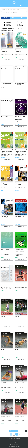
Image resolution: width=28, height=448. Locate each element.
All (5, 17)
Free (14, 17)
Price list (14, 442)
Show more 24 (13, 430)
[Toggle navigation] (3, 2)
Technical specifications (14, 438)
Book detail (7, 59)
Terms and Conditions (14, 446)
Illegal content (14, 444)
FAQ (14, 440)
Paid (22, 17)
